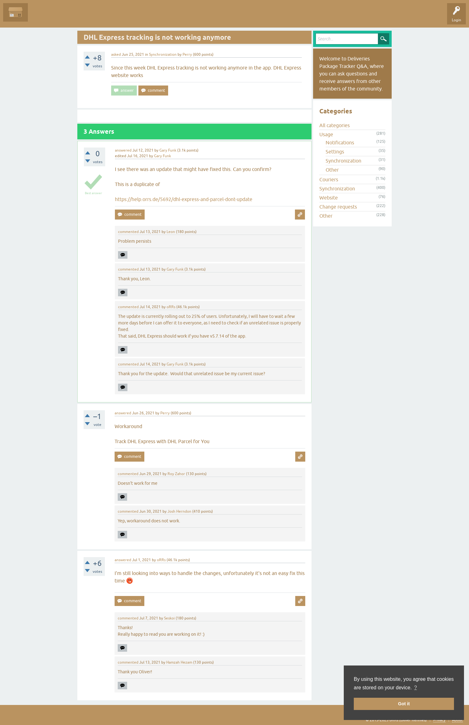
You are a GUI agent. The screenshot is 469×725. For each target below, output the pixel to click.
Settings (335, 151)
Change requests (338, 207)
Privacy (439, 720)
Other (332, 170)
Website (328, 197)
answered (123, 150)
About (457, 720)
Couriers (328, 179)
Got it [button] (404, 703)
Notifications (340, 142)
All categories (334, 125)
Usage (326, 134)
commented (128, 232)
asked (116, 54)
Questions (41, 16)
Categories (114, 16)
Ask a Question (143, 16)
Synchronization (163, 54)
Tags (91, 16)
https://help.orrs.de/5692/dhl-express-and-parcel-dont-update (183, 199)
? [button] (415, 687)
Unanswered (67, 16)
